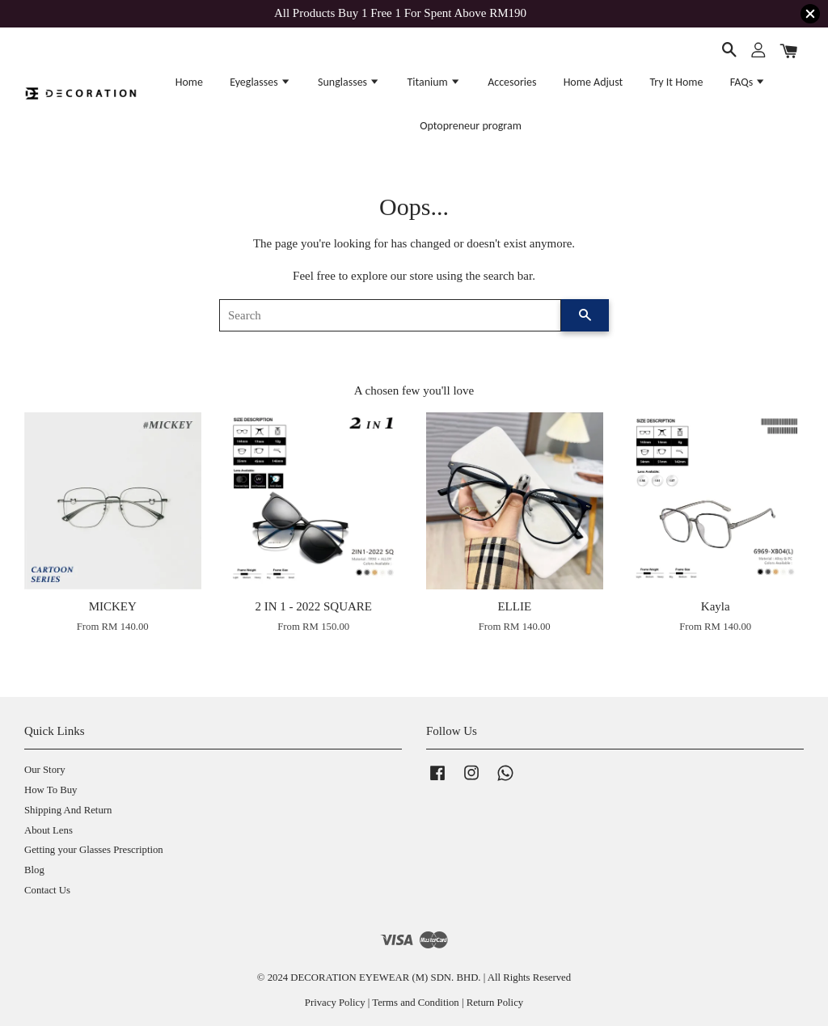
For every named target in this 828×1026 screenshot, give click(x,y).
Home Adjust (593, 82)
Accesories (512, 82)
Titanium (434, 82)
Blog (34, 870)
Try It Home (676, 82)
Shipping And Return (68, 810)
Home (189, 82)
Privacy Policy (335, 1002)
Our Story (44, 769)
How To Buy (50, 790)
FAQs (748, 82)
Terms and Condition (415, 1002)
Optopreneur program (471, 126)
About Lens (48, 830)
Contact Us (47, 890)
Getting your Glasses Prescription (93, 849)
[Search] (390, 315)
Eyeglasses (260, 82)
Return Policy (495, 1002)
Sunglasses (349, 82)
